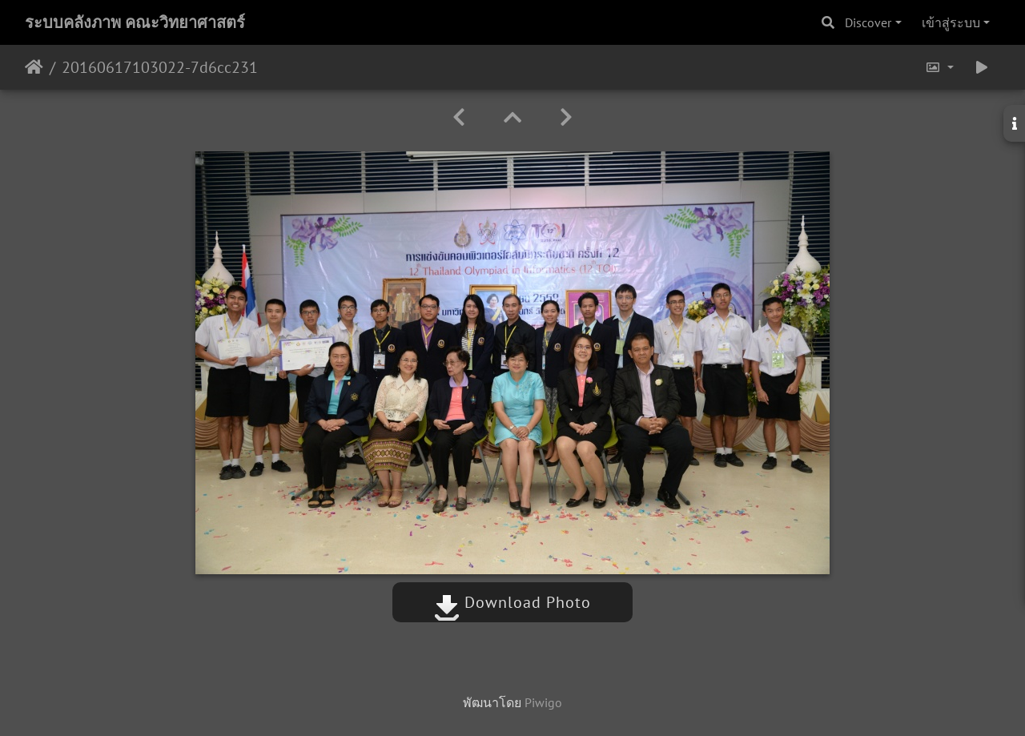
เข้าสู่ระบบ (951, 22)
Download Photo (512, 602)
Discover (868, 22)
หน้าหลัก (34, 67)
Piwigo (543, 702)
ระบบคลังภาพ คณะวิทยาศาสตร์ (135, 22)
